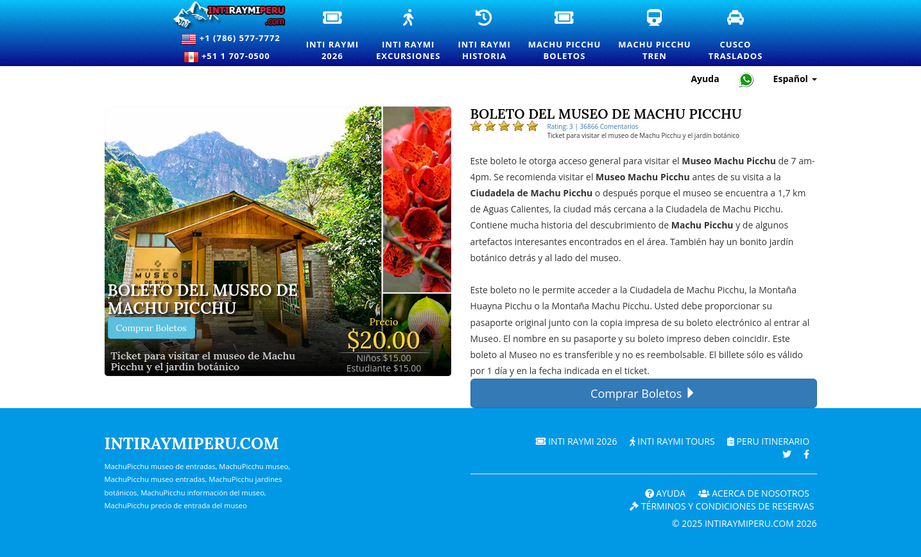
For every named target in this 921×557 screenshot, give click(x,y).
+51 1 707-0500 (231, 57)
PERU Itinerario (768, 441)
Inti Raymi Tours (672, 441)
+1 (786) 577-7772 (230, 39)
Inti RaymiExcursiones (409, 36)
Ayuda (665, 493)
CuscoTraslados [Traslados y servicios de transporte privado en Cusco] (736, 36)
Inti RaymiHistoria (485, 36)
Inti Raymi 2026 (576, 441)
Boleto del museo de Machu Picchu (203, 299)
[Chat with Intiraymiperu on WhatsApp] (746, 79)
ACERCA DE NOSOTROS (754, 493)
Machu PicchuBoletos (565, 36)
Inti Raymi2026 (333, 36)
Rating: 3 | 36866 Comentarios (593, 126)
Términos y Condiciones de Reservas (722, 506)
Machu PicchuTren (655, 36)
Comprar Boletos (151, 328)
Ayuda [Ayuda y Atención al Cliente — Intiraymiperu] (705, 79)
